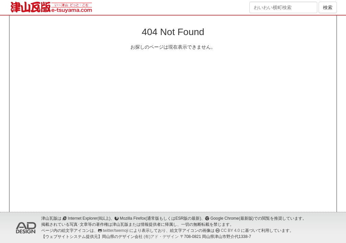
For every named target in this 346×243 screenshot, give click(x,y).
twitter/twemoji (115, 230)
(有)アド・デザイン (161, 236)
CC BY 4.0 (230, 230)
